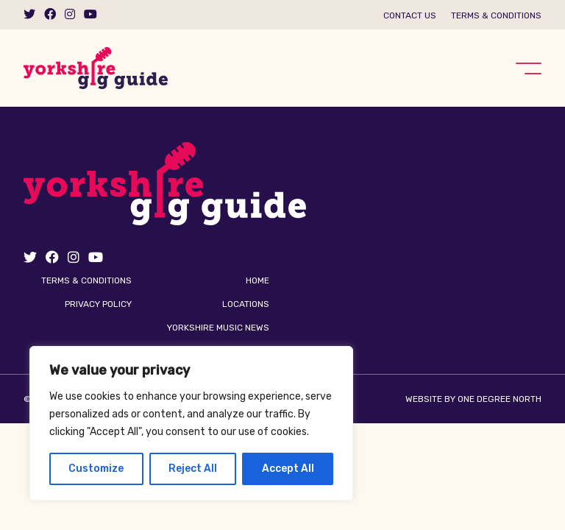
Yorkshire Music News (218, 327)
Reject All (192, 468)
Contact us (409, 15)
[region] (191, 423)
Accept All (288, 468)
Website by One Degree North (473, 399)
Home (257, 280)
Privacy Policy (98, 304)
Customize (96, 468)
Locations (245, 304)
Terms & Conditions (496, 15)
